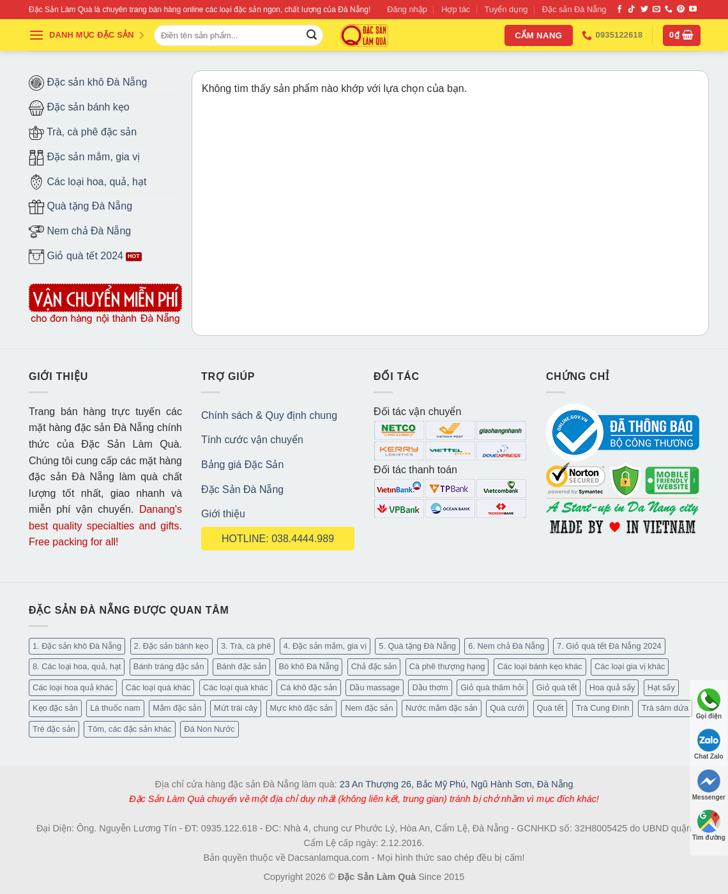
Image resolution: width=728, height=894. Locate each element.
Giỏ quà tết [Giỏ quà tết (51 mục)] (556, 687)
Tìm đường (708, 825)
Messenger (708, 785)
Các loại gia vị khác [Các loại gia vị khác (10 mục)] (630, 666)
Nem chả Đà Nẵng (80, 231)
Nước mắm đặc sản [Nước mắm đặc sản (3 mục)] (442, 708)
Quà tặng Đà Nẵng (80, 207)
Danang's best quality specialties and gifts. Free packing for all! (105, 525)
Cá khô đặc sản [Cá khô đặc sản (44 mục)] (308, 687)
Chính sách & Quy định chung (269, 415)
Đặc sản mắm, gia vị (84, 157)
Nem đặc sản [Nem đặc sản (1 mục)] (369, 708)
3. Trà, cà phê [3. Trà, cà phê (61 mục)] (246, 646)
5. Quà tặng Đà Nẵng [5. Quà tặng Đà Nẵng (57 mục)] (417, 646)
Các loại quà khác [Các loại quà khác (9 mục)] (158, 687)
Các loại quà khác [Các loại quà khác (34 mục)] (235, 687)
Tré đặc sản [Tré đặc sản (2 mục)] (54, 729)
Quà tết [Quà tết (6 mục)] (550, 708)
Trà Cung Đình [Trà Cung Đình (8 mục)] (602, 708)
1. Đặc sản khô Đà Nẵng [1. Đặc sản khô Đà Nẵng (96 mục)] (77, 646)
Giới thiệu (223, 513)
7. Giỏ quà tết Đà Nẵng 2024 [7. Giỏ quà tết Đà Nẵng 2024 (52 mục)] (609, 646)
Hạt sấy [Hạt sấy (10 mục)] (661, 687)
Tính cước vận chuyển (252, 439)
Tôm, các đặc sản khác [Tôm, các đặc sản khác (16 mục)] (129, 729)
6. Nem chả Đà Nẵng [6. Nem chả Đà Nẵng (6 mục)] (506, 646)
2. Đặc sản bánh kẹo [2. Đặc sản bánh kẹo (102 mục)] (171, 646)
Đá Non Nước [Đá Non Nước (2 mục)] (209, 729)
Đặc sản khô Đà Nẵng (88, 83)
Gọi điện (709, 704)
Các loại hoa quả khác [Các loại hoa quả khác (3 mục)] (73, 687)
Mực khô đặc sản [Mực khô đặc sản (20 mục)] (301, 708)
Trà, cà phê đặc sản (83, 132)
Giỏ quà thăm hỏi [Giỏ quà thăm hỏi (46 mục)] (492, 687)
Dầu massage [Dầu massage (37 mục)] (374, 687)
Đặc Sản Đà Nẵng (242, 489)
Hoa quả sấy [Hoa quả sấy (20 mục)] (612, 687)
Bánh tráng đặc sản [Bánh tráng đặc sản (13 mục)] (168, 666)
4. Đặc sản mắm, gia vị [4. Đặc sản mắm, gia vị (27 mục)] (325, 646)
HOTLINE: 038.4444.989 (278, 538)
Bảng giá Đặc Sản (242, 464)
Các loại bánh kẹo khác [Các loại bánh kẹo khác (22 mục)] (539, 666)
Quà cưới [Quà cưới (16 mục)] (507, 708)
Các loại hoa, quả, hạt (87, 182)
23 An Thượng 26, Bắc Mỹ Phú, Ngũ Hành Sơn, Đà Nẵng (456, 784)
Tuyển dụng (506, 9)
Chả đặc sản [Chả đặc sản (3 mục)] (374, 666)
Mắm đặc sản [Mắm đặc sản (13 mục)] (177, 708)
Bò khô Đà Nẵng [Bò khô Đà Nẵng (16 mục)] (309, 666)
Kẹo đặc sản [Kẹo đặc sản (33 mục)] (55, 708)
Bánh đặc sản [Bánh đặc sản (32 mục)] (241, 666)
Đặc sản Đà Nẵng (574, 9)
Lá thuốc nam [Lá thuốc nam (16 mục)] (115, 708)
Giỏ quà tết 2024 (76, 256)
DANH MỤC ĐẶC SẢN (87, 35)
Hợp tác (455, 9)
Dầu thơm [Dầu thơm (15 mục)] (430, 687)
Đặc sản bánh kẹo (79, 108)
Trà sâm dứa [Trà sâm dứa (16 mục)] (665, 708)
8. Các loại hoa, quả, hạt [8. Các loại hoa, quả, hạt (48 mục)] (77, 666)
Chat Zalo (709, 744)
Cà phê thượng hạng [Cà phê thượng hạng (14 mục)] (447, 666)
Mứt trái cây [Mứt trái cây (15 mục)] (235, 708)
